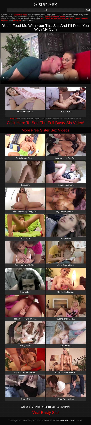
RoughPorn (25, 334)
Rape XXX (25, 387)
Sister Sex (45, 4)
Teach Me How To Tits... (25, 253)
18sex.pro (25, 173)
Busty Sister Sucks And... (25, 360)
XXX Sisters (66, 334)
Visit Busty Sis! (45, 412)
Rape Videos (25, 280)
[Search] (45, 10)
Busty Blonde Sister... (25, 146)
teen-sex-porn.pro (66, 173)
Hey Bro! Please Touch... (25, 307)
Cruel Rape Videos (66, 253)
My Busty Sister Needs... (66, 360)
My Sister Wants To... (66, 200)
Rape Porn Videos (66, 387)
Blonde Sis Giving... (66, 280)
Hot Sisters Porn (25, 97)
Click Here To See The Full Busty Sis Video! (45, 123)
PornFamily (66, 227)
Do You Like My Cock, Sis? (25, 200)
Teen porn (25, 227)
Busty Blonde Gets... (66, 307)
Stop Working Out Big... (66, 146)
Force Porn (66, 97)
